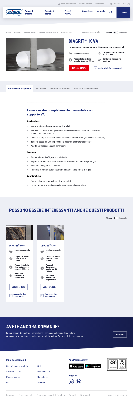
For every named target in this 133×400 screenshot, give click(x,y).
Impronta (10, 395)
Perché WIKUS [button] (68, 12)
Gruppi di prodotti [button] (29, 12)
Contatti (123, 12)
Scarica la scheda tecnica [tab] (86, 88)
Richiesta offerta (79, 67)
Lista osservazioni (67, 4)
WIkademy (99, 4)
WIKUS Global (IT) (122, 4)
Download (85, 395)
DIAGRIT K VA (66, 32)
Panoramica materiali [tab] (60, 88)
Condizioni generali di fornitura (51, 395)
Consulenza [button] (87, 11)
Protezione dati (25, 395)
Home (8, 32)
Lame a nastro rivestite (48, 32)
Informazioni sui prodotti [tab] (19, 88)
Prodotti (17, 32)
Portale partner (85, 4)
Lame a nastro (30, 32)
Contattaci (119, 334)
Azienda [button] (101, 11)
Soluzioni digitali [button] (49, 12)
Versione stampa (89, 32)
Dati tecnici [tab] (40, 88)
